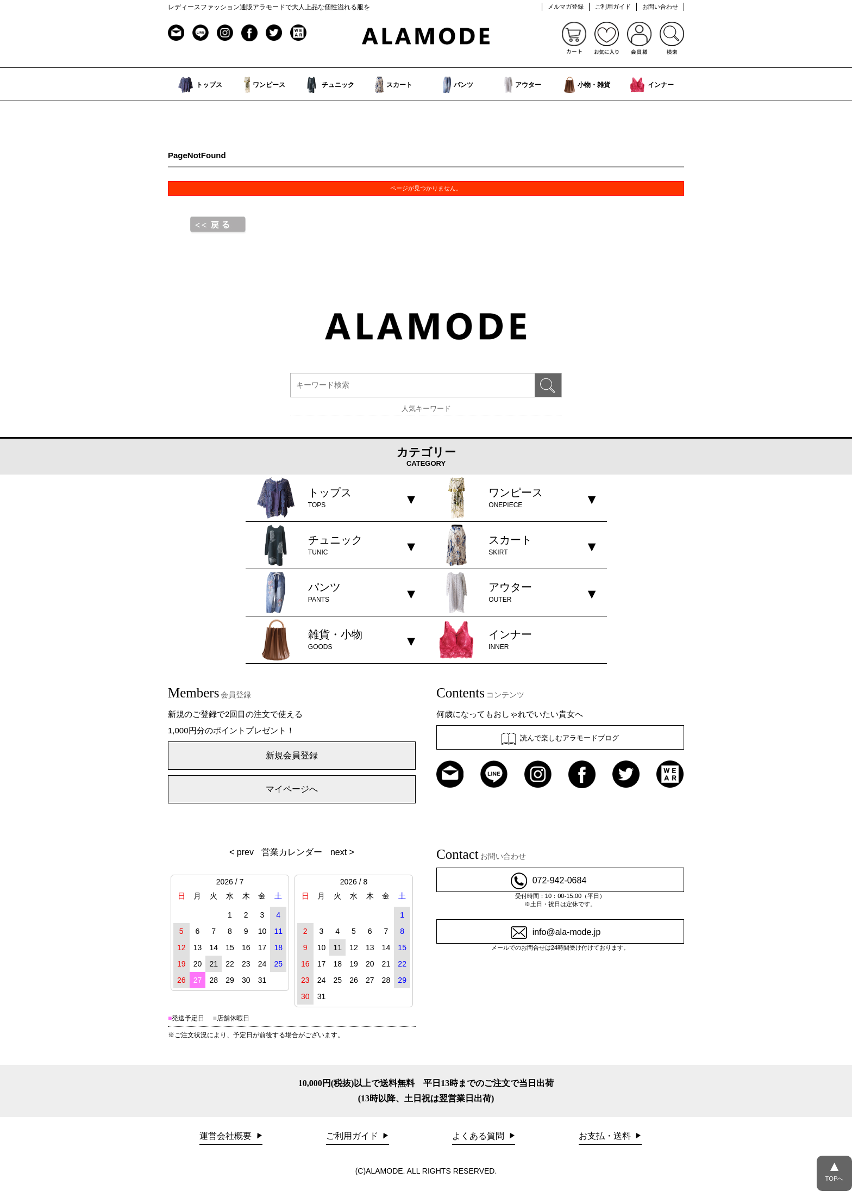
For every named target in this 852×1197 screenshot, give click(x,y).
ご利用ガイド (613, 6)
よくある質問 (479, 1135)
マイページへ (292, 789)
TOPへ (834, 1169)
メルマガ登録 (566, 6)
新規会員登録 (292, 755)
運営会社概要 (226, 1135)
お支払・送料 (606, 1135)
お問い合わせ (660, 6)
